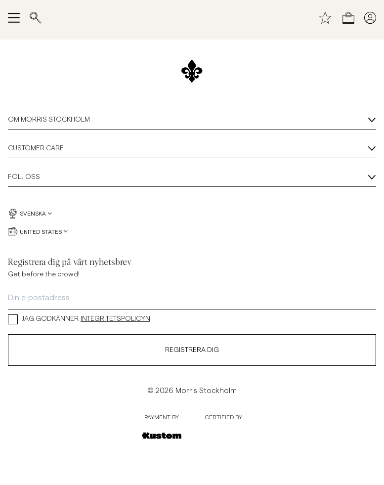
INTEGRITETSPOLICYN (115, 318)
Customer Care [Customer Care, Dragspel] (192, 149)
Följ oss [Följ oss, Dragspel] (192, 177)
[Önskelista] (325, 18)
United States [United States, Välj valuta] (38, 231)
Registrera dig (192, 350)
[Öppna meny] (14, 18)
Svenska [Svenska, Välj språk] (30, 214)
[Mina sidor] (370, 18)
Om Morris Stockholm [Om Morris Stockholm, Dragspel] (192, 120)
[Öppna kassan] (348, 18)
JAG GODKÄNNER (79, 319)
